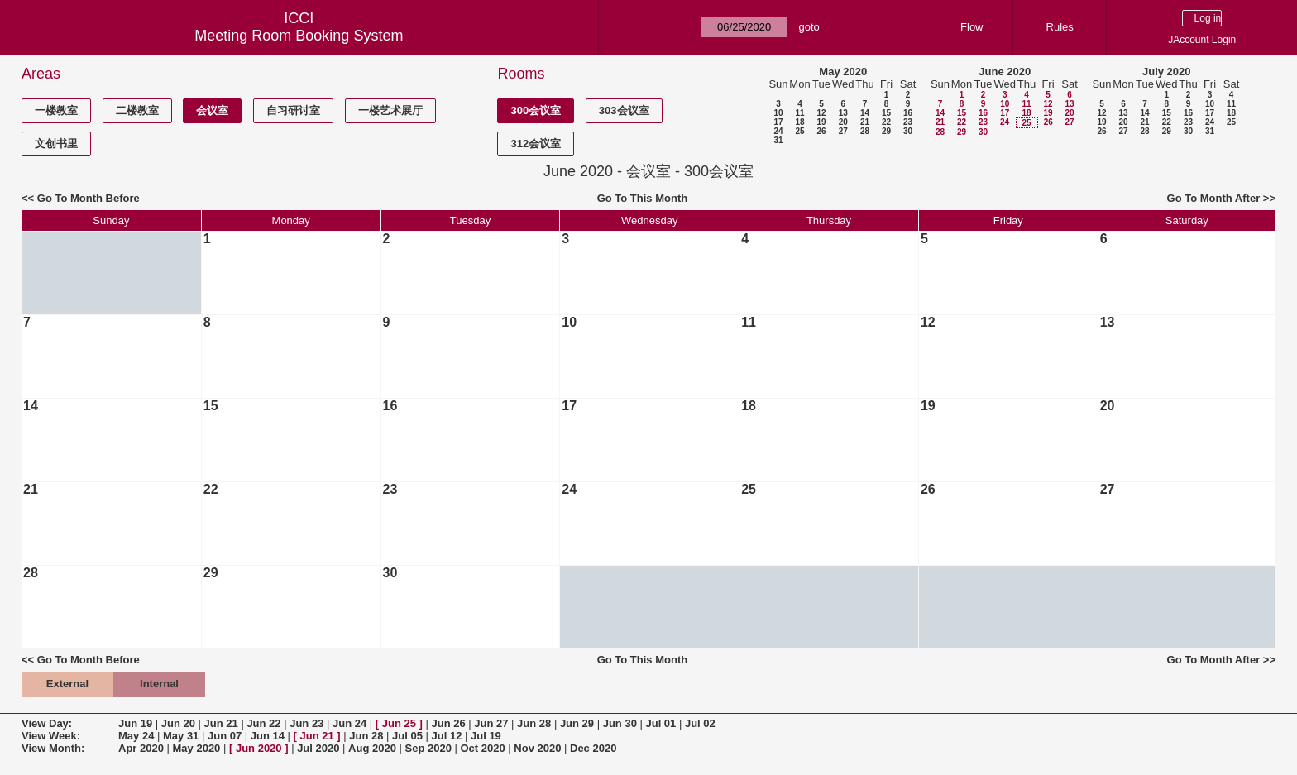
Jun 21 (221, 723)
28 (864, 131)
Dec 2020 (593, 748)
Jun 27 (491, 723)
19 (821, 122)
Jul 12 (447, 736)
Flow (971, 27)
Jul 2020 (318, 748)
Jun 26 (448, 723)
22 (886, 122)
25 (799, 131)
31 (778, 140)
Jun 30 (620, 723)
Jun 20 (178, 723)
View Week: (51, 736)
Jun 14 (268, 736)
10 (778, 112)
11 (799, 112)
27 (843, 131)
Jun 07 (225, 736)
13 (843, 112)
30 (907, 131)
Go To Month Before (88, 198)
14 (864, 112)
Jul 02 (700, 723)
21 (864, 122)
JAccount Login (1202, 39)
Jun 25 (399, 723)
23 (907, 122)
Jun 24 (349, 723)
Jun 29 (577, 723)
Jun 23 (306, 723)
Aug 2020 (372, 748)
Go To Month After (1214, 198)
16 (907, 112)
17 (778, 122)
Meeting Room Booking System (298, 35)
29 (886, 131)
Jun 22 (263, 723)
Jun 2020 (259, 748)
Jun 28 (534, 723)
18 (799, 122)
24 (778, 131)
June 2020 (1005, 71)
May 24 (136, 736)
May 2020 (843, 71)
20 (843, 122)
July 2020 (1166, 71)
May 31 (181, 736)
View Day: (47, 723)
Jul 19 (486, 736)
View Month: (53, 748)
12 (821, 112)
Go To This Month (642, 198)
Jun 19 (135, 723)
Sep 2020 (428, 748)
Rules (1060, 27)
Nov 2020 (537, 748)
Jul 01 (660, 723)
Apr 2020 (141, 748)
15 (886, 112)
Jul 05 (407, 736)
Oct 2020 (482, 748)
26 (821, 131)
